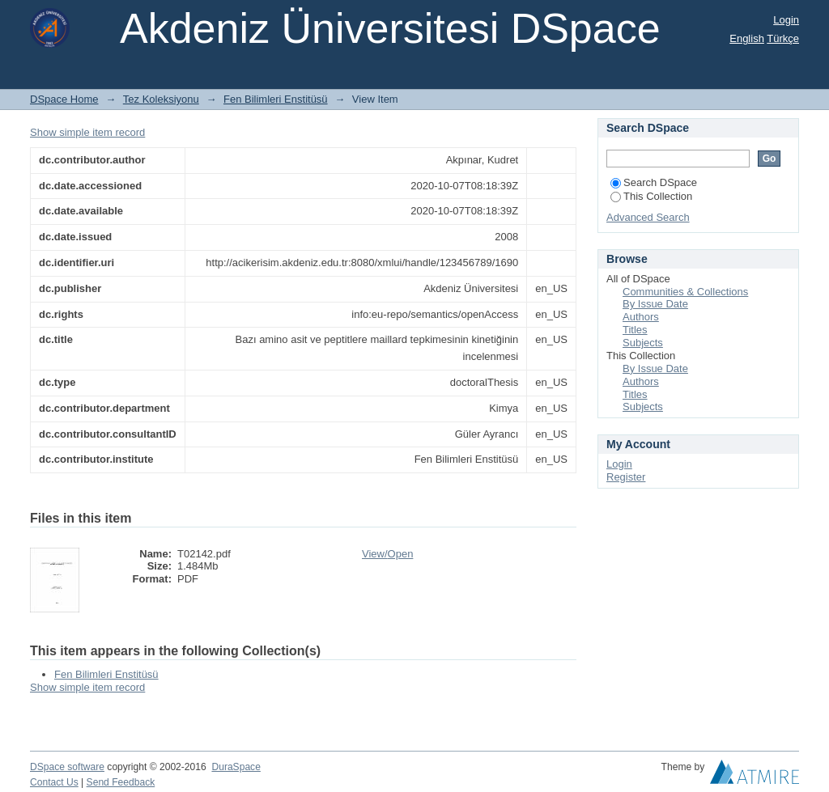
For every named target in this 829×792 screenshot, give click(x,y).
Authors (641, 317)
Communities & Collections (685, 292)
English (746, 38)
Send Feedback (121, 782)
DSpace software (67, 767)
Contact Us (54, 782)
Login (786, 20)
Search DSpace (653, 182)
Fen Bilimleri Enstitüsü (275, 99)
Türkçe (783, 38)
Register (625, 477)
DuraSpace (235, 767)
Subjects (643, 343)
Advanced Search (648, 217)
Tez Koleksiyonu (161, 99)
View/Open (387, 554)
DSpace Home (64, 99)
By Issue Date (655, 304)
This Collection (651, 196)
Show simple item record (87, 132)
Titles (635, 330)
